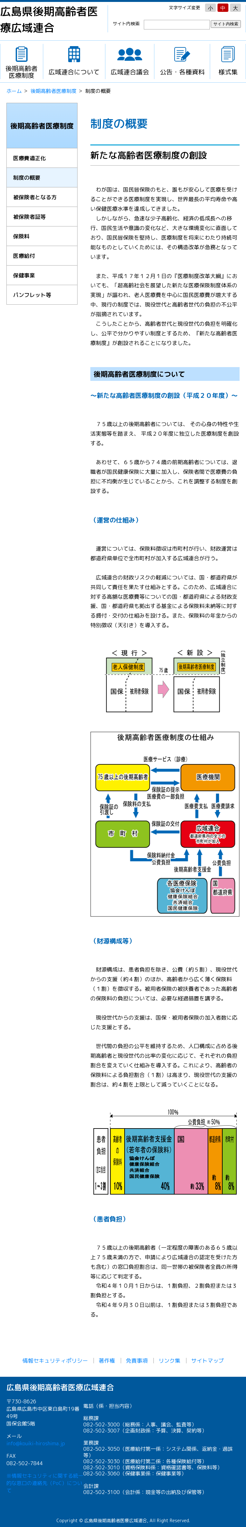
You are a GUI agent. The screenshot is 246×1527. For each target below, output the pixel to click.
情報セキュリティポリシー (55, 1360)
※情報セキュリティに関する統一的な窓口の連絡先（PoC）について (44, 1483)
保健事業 (24, 275)
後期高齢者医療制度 (53, 90)
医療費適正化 (29, 158)
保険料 (21, 236)
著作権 (107, 1360)
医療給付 (24, 255)
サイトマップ (207, 1360)
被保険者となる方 (35, 197)
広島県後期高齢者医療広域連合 (49, 19)
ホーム (14, 90)
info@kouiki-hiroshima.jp (35, 1443)
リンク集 (169, 1360)
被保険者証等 (29, 216)
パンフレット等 (32, 295)
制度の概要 (26, 177)
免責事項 (137, 1360)
